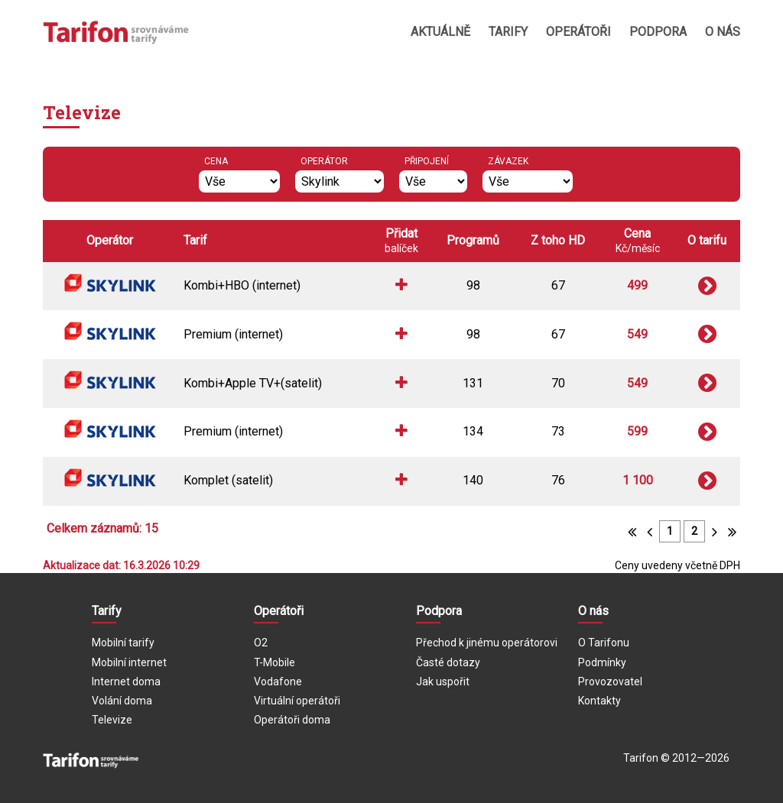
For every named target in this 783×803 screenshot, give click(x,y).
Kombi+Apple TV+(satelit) (253, 383)
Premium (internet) (233, 334)
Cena (216, 161)
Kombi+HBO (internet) (242, 285)
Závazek (508, 161)
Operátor (324, 161)
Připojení (426, 161)
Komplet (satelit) (228, 480)
